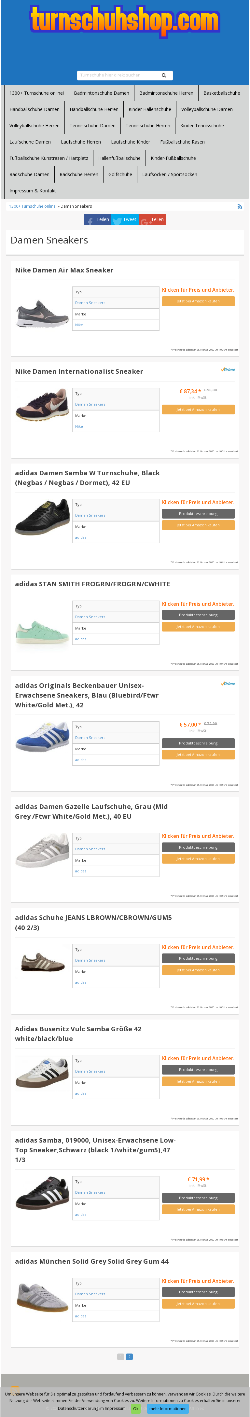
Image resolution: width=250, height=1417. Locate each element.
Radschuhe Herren (79, 174)
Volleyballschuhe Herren (34, 125)
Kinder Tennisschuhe (202, 125)
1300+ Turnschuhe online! (36, 93)
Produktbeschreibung (198, 513)
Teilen (102, 219)
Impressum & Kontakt (32, 191)
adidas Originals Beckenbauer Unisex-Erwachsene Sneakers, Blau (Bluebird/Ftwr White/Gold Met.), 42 (87, 695)
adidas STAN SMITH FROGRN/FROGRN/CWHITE (92, 583)
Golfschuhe (120, 174)
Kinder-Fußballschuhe (173, 158)
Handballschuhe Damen (34, 109)
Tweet (129, 219)
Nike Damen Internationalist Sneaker (79, 371)
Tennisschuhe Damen (93, 125)
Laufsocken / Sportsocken (169, 174)
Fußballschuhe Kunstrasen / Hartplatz (48, 158)
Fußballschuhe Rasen (182, 142)
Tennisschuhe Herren (148, 125)
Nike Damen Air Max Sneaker (64, 269)
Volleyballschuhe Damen (207, 109)
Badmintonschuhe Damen (101, 93)
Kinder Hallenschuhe (150, 109)
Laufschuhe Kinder (130, 142)
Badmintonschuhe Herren (166, 93)
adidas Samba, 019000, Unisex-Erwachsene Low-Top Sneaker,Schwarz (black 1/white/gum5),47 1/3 (95, 1149)
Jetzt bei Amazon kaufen (198, 301)
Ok (135, 1408)
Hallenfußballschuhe (119, 158)
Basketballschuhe (221, 93)
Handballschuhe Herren (94, 109)
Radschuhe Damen (29, 174)
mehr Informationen (168, 1408)
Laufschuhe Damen (30, 142)
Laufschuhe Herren (81, 142)
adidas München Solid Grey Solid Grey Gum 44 (92, 1261)
